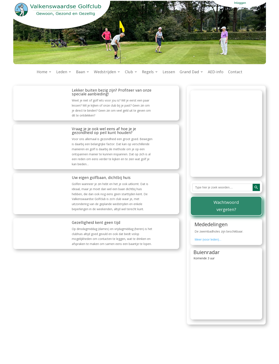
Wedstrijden (105, 72)
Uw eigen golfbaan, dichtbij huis (101, 177)
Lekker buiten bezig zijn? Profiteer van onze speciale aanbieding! (111, 92)
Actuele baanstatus (217, 94)
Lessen (169, 72)
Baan (80, 72)
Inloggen (240, 3)
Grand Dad (189, 72)
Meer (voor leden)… (208, 239)
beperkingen (224, 159)
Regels (148, 72)
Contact (235, 72)
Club (129, 72)
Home (42, 72)
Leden (61, 72)
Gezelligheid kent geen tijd (96, 222)
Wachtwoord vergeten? (226, 205)
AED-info (215, 72)
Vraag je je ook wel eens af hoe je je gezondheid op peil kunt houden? (104, 130)
